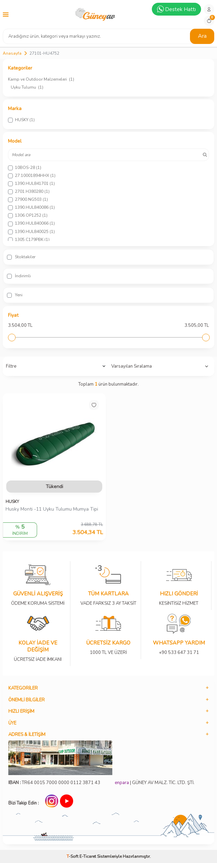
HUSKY (12, 501)
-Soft (73, 856)
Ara (202, 36)
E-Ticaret (87, 856)
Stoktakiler (21, 257)
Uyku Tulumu (27, 87)
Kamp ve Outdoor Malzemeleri (41, 79)
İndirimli (19, 276)
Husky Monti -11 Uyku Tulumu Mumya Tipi (52, 509)
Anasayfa (12, 53)
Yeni (15, 295)
